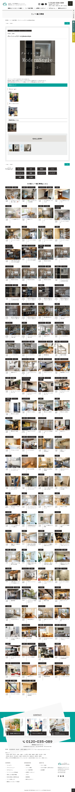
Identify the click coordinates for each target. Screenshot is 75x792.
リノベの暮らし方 (11, 779)
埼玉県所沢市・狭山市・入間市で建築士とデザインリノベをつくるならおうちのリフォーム (27, 749)
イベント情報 (29, 767)
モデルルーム (52, 8)
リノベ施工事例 (29, 8)
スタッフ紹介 (44, 765)
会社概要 (43, 769)
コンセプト (9, 765)
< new (7, 23)
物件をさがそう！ (62, 8)
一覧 (67, 23)
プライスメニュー (11, 767)
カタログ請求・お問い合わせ (47, 767)
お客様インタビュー (41, 8)
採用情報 (28, 765)
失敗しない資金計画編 (12, 774)
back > (11, 23)
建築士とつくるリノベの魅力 (15, 8)
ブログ (27, 774)
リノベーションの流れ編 (12, 772)
